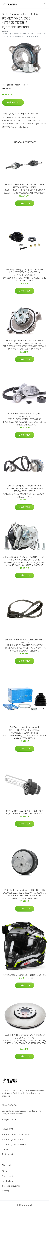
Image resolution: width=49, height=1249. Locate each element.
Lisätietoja (13, 102)
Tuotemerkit (19, 85)
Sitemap (5, 1190)
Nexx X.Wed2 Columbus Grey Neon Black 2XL (24, 975)
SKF (27, 85)
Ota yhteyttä (7, 1176)
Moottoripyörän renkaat (13, 1139)
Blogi (4, 1171)
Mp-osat (6, 1149)
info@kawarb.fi (9, 1119)
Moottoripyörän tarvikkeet (14, 1144)
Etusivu (5, 31)
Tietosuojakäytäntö (11, 1186)
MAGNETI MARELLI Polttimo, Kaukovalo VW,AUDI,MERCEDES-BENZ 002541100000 (24, 812)
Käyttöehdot (7, 1181)
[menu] (45, 4)
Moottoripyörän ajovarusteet (15, 1134)
